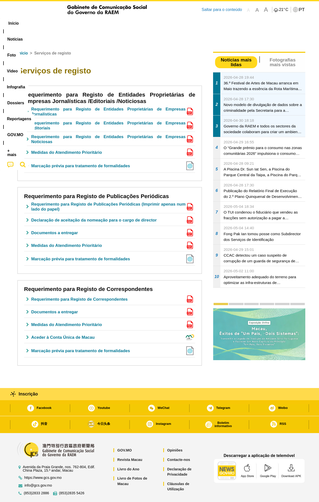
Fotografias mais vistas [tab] (283, 47)
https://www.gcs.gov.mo (43, 462)
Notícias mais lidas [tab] (236, 47)
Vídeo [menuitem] (89, 23)
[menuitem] (47, 23)
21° (283, 10)
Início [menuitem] (23, 23)
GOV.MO (124, 435)
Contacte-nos (178, 444)
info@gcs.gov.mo (38, 470)
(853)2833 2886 (36, 478)
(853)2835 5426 (71, 478)
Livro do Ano (128, 454)
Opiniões (175, 435)
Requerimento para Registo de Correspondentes (88, 274)
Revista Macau (129, 444)
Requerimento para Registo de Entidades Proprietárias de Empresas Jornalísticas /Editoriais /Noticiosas (109, 82)
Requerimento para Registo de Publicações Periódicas (96, 181)
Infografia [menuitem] (114, 23)
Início (22, 38)
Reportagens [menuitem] (171, 23)
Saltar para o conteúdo (222, 9)
